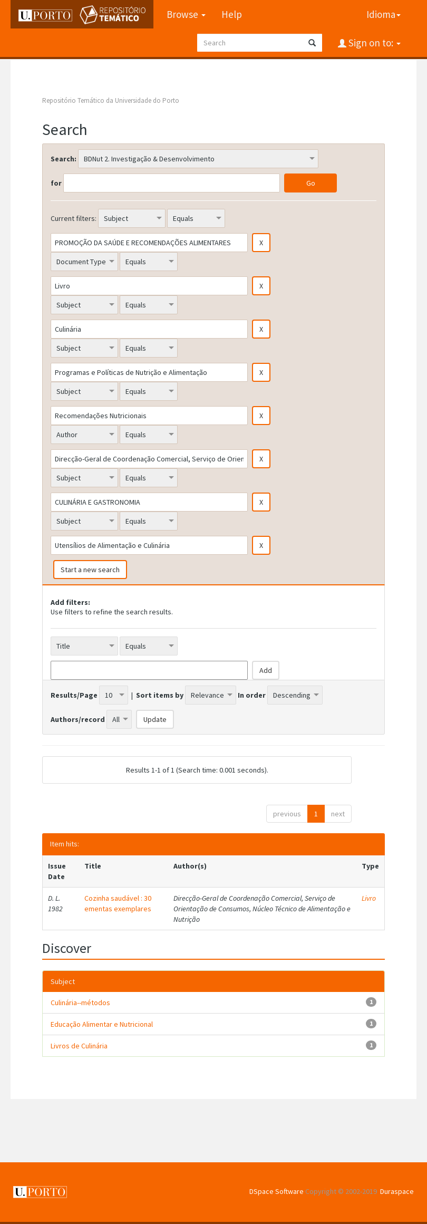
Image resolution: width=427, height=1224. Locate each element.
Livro (369, 898)
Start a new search (90, 569)
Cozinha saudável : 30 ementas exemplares (117, 903)
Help (231, 14)
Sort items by (159, 695)
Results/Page (74, 695)
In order (252, 695)
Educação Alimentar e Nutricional (102, 1024)
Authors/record (78, 719)
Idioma (383, 14)
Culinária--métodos (80, 1002)
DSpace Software (276, 1191)
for (56, 183)
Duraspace (397, 1191)
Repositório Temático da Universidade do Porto (110, 100)
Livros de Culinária (79, 1045)
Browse (186, 14)
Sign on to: (373, 42)
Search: (63, 158)
